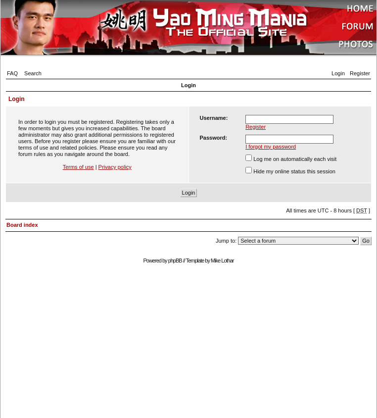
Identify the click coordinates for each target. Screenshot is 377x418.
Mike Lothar (222, 260)
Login (338, 73)
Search (33, 73)
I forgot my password (270, 147)
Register (360, 73)
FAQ (12, 73)
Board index (22, 225)
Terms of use (78, 167)
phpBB (175, 260)
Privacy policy (115, 167)
